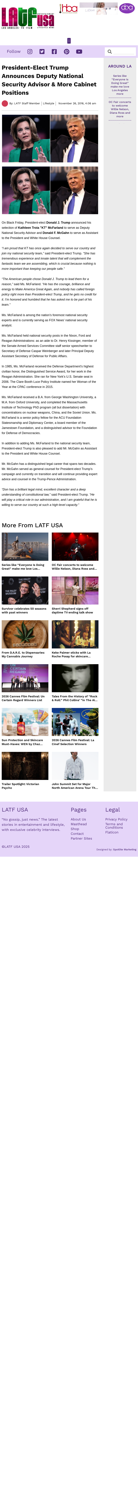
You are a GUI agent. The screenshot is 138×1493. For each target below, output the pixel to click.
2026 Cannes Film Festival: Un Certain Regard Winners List (23, 698)
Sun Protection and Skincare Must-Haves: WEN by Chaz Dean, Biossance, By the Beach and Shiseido (24, 742)
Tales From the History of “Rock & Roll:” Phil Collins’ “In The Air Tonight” (74, 698)
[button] (69, 41)
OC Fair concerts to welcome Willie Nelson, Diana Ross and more (73, 566)
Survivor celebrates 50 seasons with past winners (24, 610)
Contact (77, 834)
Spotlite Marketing (124, 849)
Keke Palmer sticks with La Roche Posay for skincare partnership (71, 654)
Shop (75, 829)
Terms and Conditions (114, 826)
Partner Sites (81, 838)
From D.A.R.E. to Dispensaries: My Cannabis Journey (23, 654)
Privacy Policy (116, 819)
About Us (78, 819)
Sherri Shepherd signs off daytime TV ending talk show (72, 610)
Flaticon (111, 832)
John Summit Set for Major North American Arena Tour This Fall (75, 786)
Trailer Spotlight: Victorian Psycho (20, 785)
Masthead (79, 824)
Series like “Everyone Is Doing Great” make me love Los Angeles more (23, 566)
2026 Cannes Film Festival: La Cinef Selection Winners (73, 742)
